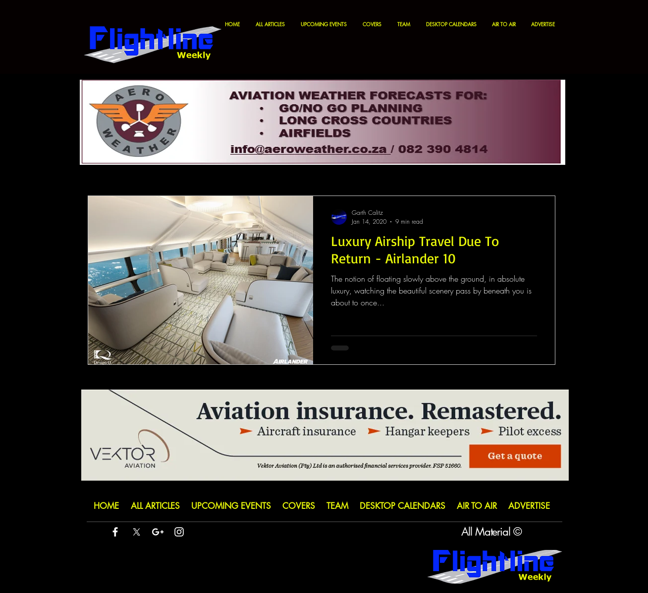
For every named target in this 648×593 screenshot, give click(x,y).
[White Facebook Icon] (115, 532)
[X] (136, 532)
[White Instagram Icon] (179, 532)
